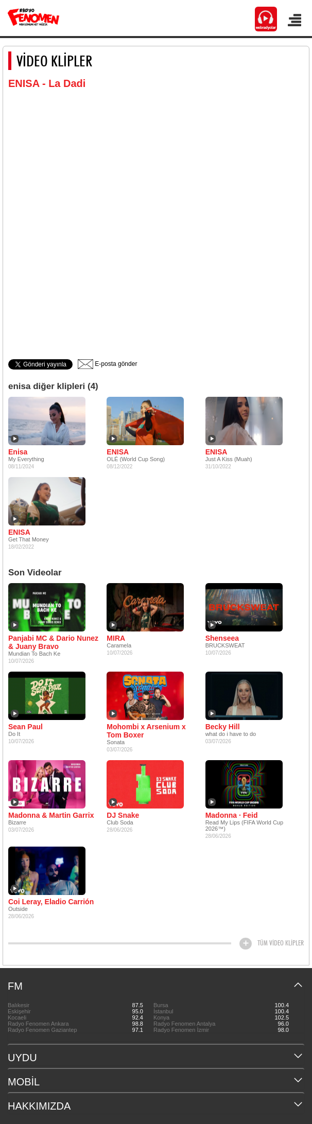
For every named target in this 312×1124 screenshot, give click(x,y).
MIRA (116, 638)
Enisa (17, 452)
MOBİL (24, 1081)
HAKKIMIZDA (39, 1106)
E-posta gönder (107, 363)
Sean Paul (25, 727)
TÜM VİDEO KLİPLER (280, 943)
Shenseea (222, 638)
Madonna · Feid (231, 815)
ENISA (118, 452)
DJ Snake (123, 815)
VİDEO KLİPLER (54, 60)
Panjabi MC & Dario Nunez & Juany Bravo (53, 642)
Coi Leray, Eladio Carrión (51, 902)
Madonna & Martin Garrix (51, 815)
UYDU (22, 1057)
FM (15, 986)
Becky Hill (222, 727)
